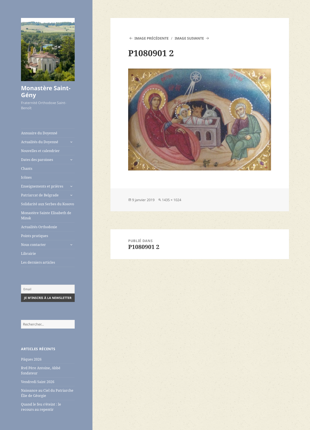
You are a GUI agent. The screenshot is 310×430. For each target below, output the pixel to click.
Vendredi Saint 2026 (37, 381)
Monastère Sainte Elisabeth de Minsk (46, 215)
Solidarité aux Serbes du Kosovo (47, 204)
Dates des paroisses (37, 159)
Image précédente (151, 38)
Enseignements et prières (42, 186)
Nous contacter (33, 244)
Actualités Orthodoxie (39, 227)
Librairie (28, 253)
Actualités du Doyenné (39, 142)
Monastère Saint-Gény (46, 91)
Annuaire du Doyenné (39, 133)
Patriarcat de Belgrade (40, 195)
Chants (26, 168)
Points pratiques (34, 235)
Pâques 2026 (31, 359)
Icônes (26, 177)
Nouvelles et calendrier (40, 150)
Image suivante (189, 38)
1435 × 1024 (171, 199)
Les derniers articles (38, 262)
